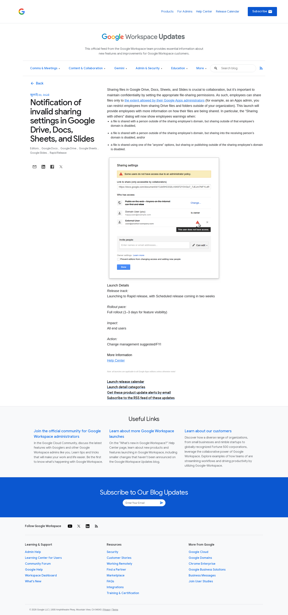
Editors (34, 148)
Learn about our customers (208, 431)
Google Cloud (198, 552)
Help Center (204, 11)
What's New (33, 581)
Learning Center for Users (43, 558)
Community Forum (38, 564)
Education (179, 68)
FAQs (110, 581)
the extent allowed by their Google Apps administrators (164, 100)
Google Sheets (88, 148)
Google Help (34, 569)
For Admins (184, 11)
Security (112, 552)
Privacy (106, 609)
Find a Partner (116, 569)
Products (167, 11)
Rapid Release (58, 152)
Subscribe (262, 11)
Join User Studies (201, 581)
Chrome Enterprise (202, 564)
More (201, 68)
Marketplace (116, 575)
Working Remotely (119, 564)
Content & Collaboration (87, 68)
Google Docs (50, 148)
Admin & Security (149, 68)
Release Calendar (227, 11)
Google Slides (39, 152)
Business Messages (202, 575)
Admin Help (33, 552)
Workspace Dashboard (41, 575)
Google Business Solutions (207, 569)
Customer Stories (119, 558)
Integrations (115, 587)
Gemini (120, 68)
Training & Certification (123, 593)
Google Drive (68, 148)
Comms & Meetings (45, 68)
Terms (115, 609)
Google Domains (200, 558)
